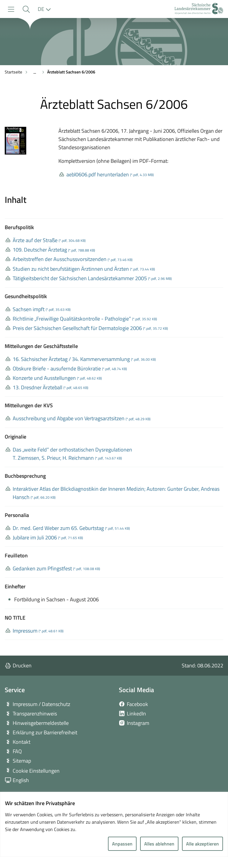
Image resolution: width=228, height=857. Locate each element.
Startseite (13, 72)
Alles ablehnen (159, 843)
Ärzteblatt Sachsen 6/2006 (71, 72)
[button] (26, 9)
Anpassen (122, 843)
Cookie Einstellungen (36, 771)
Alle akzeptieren (202, 843)
